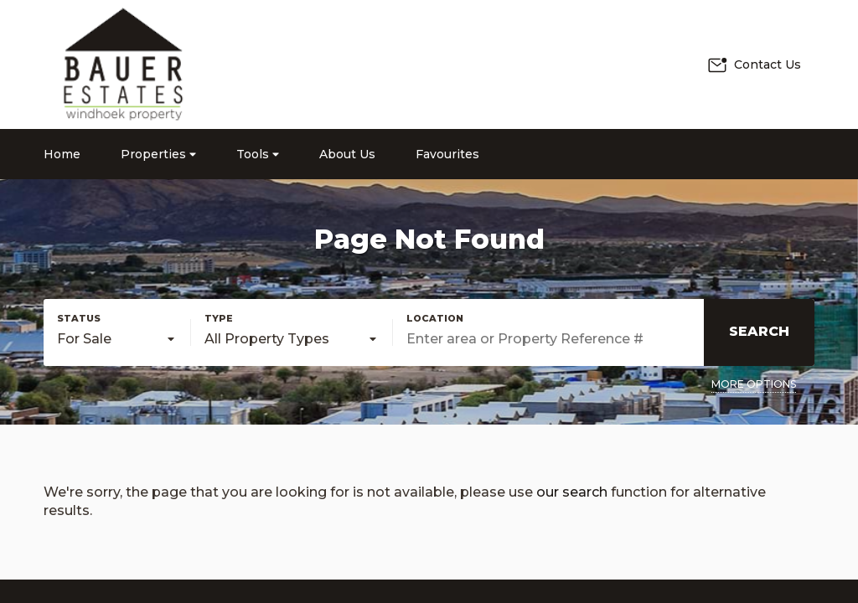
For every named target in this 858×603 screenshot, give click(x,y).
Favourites (447, 154)
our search (571, 492)
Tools (257, 154)
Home (62, 154)
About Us (347, 154)
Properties (158, 154)
